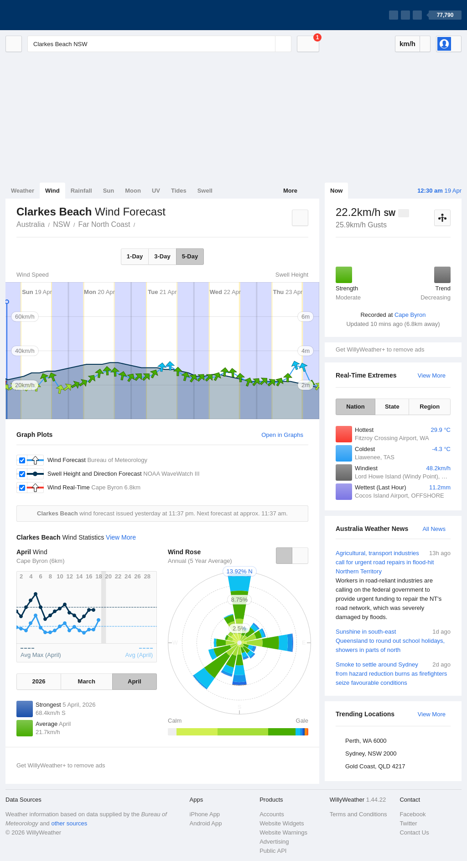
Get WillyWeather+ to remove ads (380, 349)
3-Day (162, 256)
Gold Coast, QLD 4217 (375, 766)
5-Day (190, 256)
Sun (108, 190)
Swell (205, 190)
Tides (179, 190)
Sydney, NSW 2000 (370, 753)
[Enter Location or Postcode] (159, 44)
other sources (69, 823)
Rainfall (81, 190)
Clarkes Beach (140, 223)
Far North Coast (104, 224)
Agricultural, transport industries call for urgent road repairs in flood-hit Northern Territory (393, 585)
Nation (355, 406)
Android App (206, 823)
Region (430, 406)
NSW (61, 224)
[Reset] (267, 43)
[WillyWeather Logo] (48, 15)
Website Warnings (283, 832)
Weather (22, 190)
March (86, 681)
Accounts (271, 814)
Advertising (274, 841)
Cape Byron (410, 314)
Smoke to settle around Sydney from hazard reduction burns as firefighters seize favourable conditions (393, 673)
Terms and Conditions (358, 814)
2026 (38, 681)
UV (156, 190)
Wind (52, 190)
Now (336, 190)
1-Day (135, 256)
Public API (272, 850)
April (134, 681)
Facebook (412, 814)
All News (434, 528)
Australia (30, 224)
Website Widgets (281, 823)
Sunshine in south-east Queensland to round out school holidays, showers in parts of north (393, 640)
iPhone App (205, 814)
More (290, 190)
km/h (407, 43)
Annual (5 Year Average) (200, 560)
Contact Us (414, 832)
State (392, 406)
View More (432, 375)
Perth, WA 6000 (366, 740)
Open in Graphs (282, 434)
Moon (133, 190)
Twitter (408, 823)
